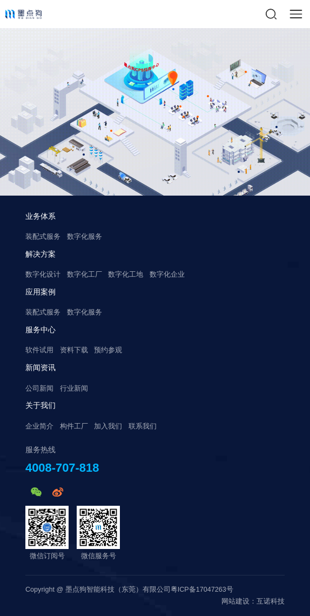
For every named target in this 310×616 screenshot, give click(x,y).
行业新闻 (74, 388)
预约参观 (108, 350)
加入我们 (108, 426)
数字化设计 (42, 274)
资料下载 (74, 350)
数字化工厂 (84, 274)
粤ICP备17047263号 (202, 589)
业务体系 (40, 216)
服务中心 (40, 329)
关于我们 (40, 405)
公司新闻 (39, 388)
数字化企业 (167, 274)
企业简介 (39, 426)
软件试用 (39, 350)
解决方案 (40, 254)
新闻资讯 (40, 367)
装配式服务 (42, 236)
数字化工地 (125, 274)
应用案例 (40, 291)
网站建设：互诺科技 (253, 601)
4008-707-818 (62, 468)
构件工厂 (74, 426)
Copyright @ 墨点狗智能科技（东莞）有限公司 (98, 589)
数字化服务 (84, 236)
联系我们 (143, 426)
